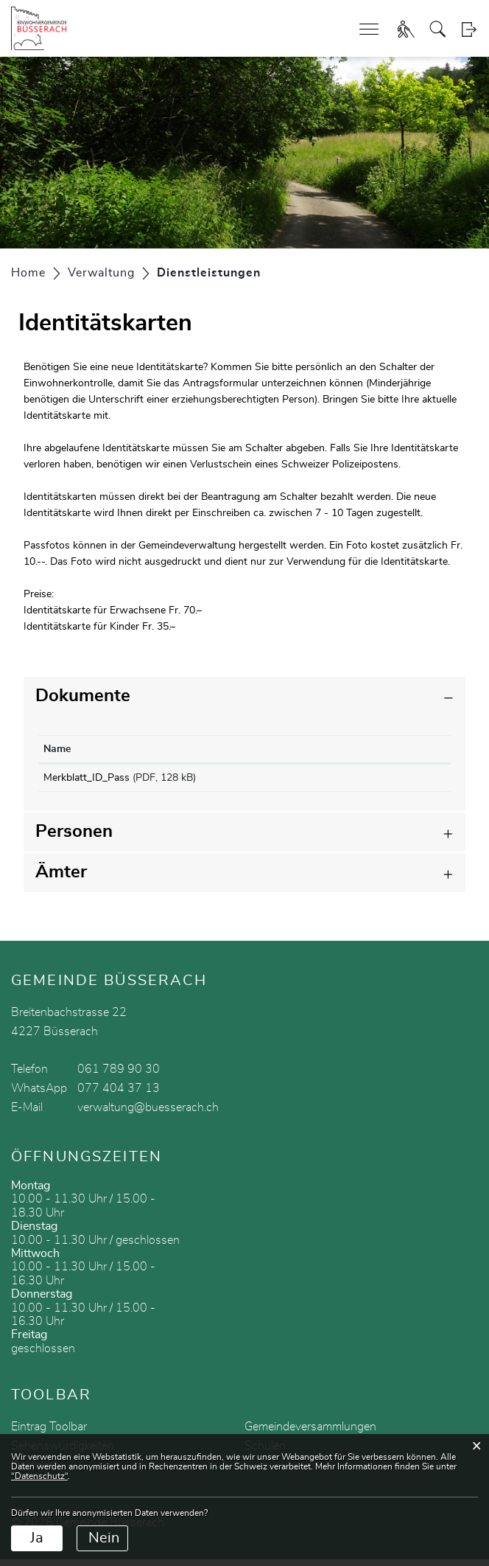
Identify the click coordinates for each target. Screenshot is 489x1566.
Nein (103, 1538)
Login (469, 29)
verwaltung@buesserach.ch (148, 1114)
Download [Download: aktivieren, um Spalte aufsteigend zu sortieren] (355, 749)
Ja (36, 1538)
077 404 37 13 (118, 1095)
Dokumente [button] (82, 696)
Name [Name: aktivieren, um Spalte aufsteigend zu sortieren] (57, 749)
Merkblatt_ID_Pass (86, 778)
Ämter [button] (61, 879)
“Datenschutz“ (39, 1476)
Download (388, 781)
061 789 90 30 (118, 1076)
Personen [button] (74, 838)
